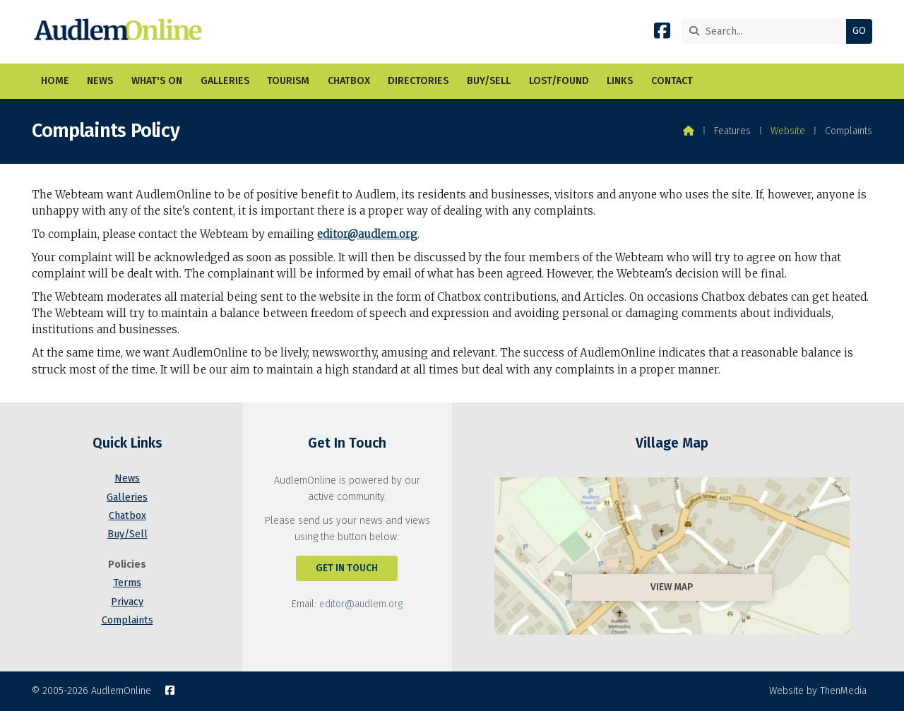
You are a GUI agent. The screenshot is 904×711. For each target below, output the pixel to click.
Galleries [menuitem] (225, 81)
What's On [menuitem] (156, 81)
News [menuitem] (100, 81)
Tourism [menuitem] (288, 81)
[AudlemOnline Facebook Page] (662, 33)
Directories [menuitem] (418, 81)
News (127, 478)
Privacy (127, 602)
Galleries (127, 497)
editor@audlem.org (367, 234)
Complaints (127, 620)
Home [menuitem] (55, 81)
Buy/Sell (127, 534)
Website (788, 131)
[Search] (767, 31)
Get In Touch (347, 568)
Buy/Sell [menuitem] (489, 81)
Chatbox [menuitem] (349, 81)
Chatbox (127, 516)
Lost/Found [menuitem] (559, 81)
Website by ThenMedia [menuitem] (818, 691)
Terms (127, 583)
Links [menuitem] (620, 81)
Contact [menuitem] (672, 81)
